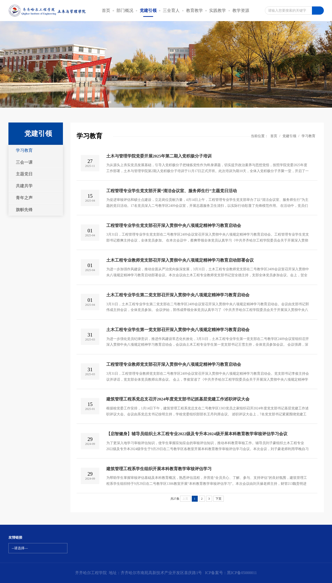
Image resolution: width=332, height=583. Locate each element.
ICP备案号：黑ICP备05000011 (231, 573)
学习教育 (24, 150)
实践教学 (217, 10)
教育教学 (194, 10)
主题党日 (24, 174)
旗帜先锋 (24, 209)
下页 (218, 498)
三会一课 (24, 162)
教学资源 (240, 10)
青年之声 (24, 197)
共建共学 (24, 186)
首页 (106, 10)
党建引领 (148, 10)
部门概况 (124, 10)
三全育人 (171, 10)
